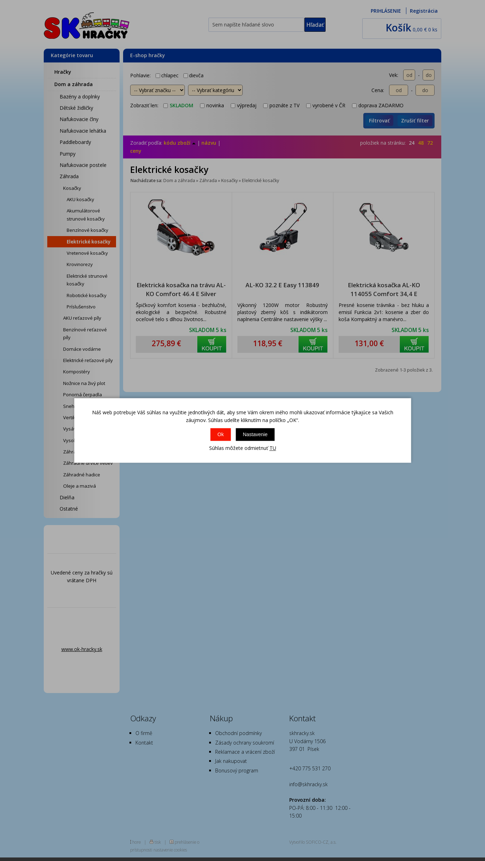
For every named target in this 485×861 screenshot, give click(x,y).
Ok (221, 434)
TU (272, 448)
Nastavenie (255, 434)
